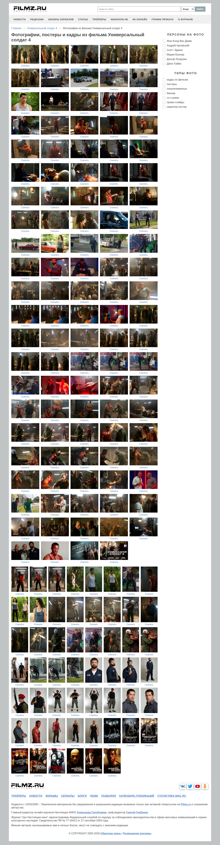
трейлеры (99, 19)
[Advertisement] (187, 164)
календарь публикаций (136, 796)
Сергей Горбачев (137, 812)
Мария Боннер (175, 54)
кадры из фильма (177, 79)
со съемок (173, 97)
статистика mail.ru (171, 796)
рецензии (37, 19)
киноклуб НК (119, 19)
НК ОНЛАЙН (139, 19)
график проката (163, 19)
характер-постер (177, 106)
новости (20, 19)
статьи (83, 19)
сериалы (67, 796)
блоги (82, 796)
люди (94, 796)
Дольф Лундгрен (177, 59)
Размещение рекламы (137, 833)
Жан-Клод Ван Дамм (179, 41)
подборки (108, 796)
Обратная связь (110, 833)
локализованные (177, 88)
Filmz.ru (186, 804)
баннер (171, 93)
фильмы (51, 796)
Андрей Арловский (178, 45)
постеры (172, 84)
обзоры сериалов (61, 19)
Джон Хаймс (174, 63)
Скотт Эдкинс (175, 50)
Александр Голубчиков (91, 812)
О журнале (185, 19)
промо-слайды (175, 102)
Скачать (25, 65)
